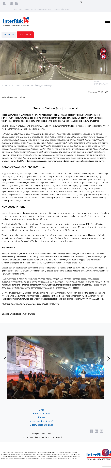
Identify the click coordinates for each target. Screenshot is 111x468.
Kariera (33, 9)
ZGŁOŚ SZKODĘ (25, 35)
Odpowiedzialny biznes (61, 9)
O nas (15, 9)
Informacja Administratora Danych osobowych (41, 437)
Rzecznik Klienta (24, 9)
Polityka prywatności (41, 433)
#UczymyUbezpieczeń (45, 9)
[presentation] (5, 358)
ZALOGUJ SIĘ (9, 35)
